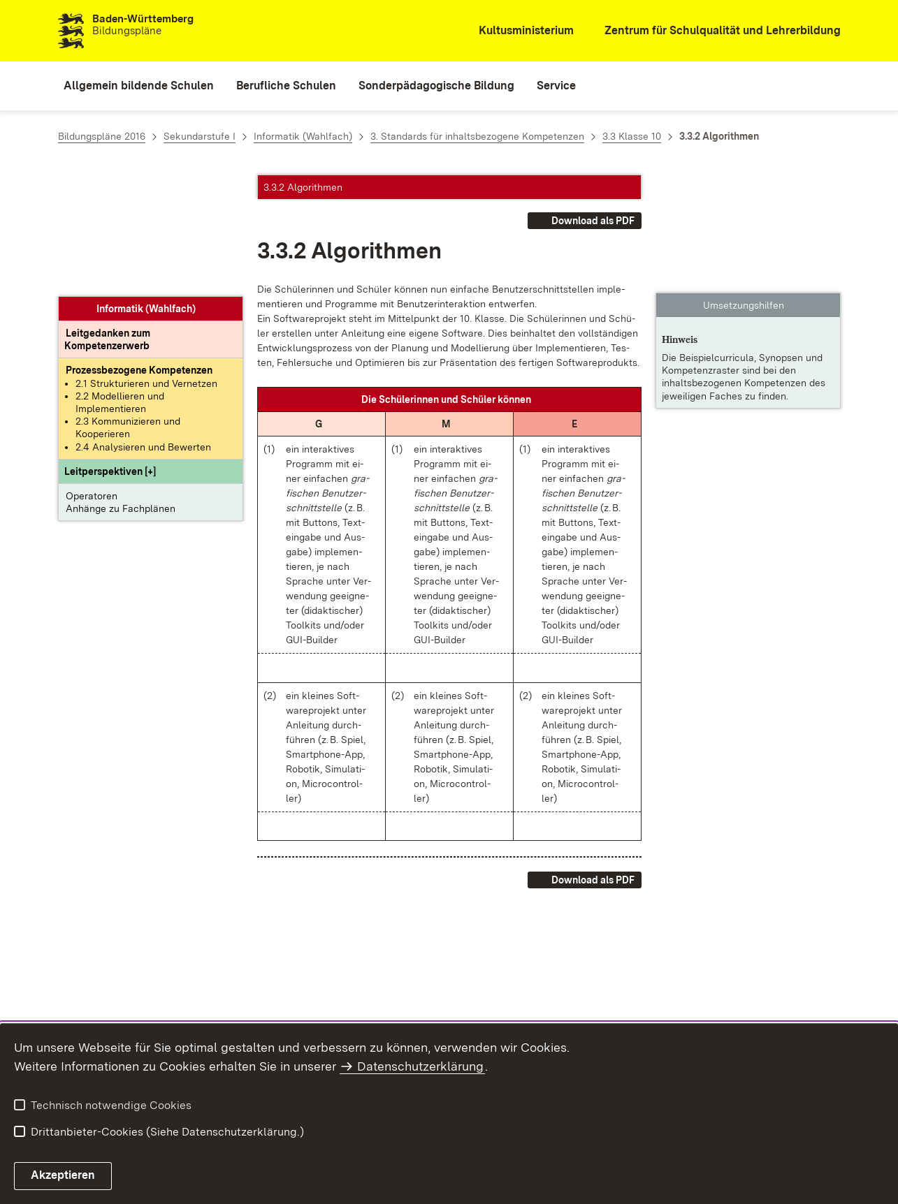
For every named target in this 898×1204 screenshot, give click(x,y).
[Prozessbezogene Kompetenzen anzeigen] (139, 249)
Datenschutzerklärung (420, 1066)
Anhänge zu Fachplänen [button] (120, 386)
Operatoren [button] (91, 374)
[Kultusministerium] (517, 31)
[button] (110, 349)
